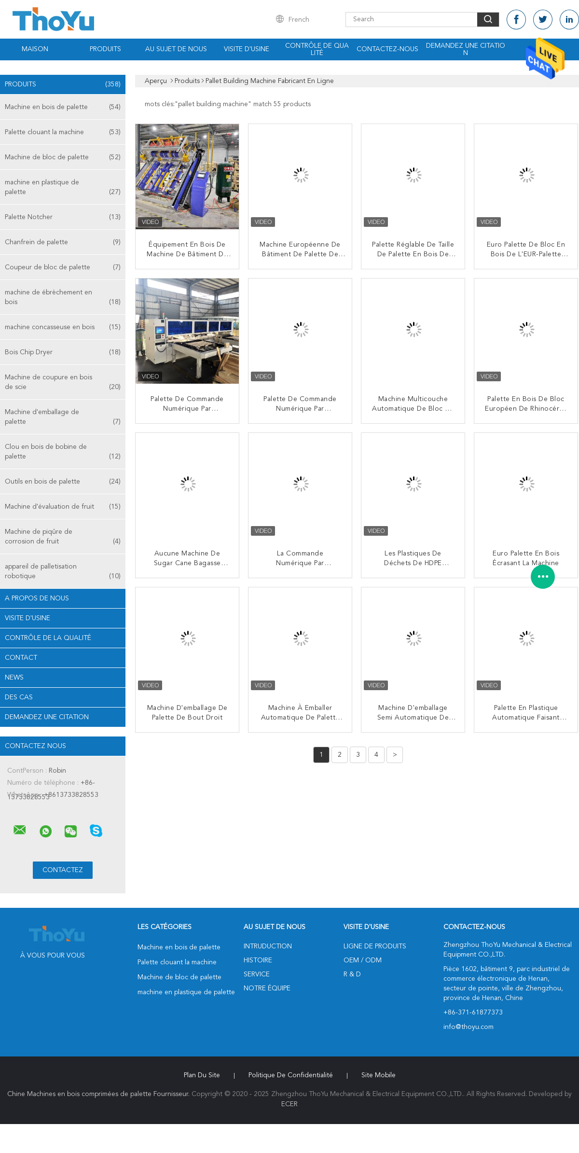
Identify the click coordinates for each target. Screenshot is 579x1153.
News (14, 677)
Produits (105, 49)
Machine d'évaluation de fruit (63, 507)
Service (257, 974)
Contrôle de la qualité (48, 638)
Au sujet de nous (176, 49)
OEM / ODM (363, 960)
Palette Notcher (63, 217)
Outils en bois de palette (63, 481)
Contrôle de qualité (317, 49)
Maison (35, 49)
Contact (21, 657)
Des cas (19, 697)
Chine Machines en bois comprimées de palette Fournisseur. (99, 1094)
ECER (289, 1104)
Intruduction (268, 946)
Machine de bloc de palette (63, 157)
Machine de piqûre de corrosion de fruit (63, 537)
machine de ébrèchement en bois (63, 298)
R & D (352, 974)
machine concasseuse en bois (63, 327)
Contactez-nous (387, 49)
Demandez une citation (465, 49)
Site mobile (378, 1075)
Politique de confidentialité (290, 1075)
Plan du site (202, 1075)
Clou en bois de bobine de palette (63, 452)
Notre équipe (267, 988)
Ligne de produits (375, 946)
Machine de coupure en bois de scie (63, 383)
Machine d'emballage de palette (63, 418)
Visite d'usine (246, 49)
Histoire (258, 960)
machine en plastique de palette (63, 188)
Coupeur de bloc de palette (63, 267)
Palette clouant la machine (63, 132)
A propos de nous (37, 598)
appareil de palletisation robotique (63, 572)
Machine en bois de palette (63, 107)
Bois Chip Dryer (63, 352)
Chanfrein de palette (63, 242)
